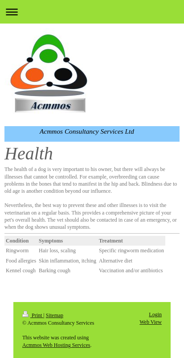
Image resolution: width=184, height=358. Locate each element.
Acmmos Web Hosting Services (56, 345)
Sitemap (54, 315)
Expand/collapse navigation (92, 11)
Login (155, 314)
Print (32, 315)
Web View (150, 322)
